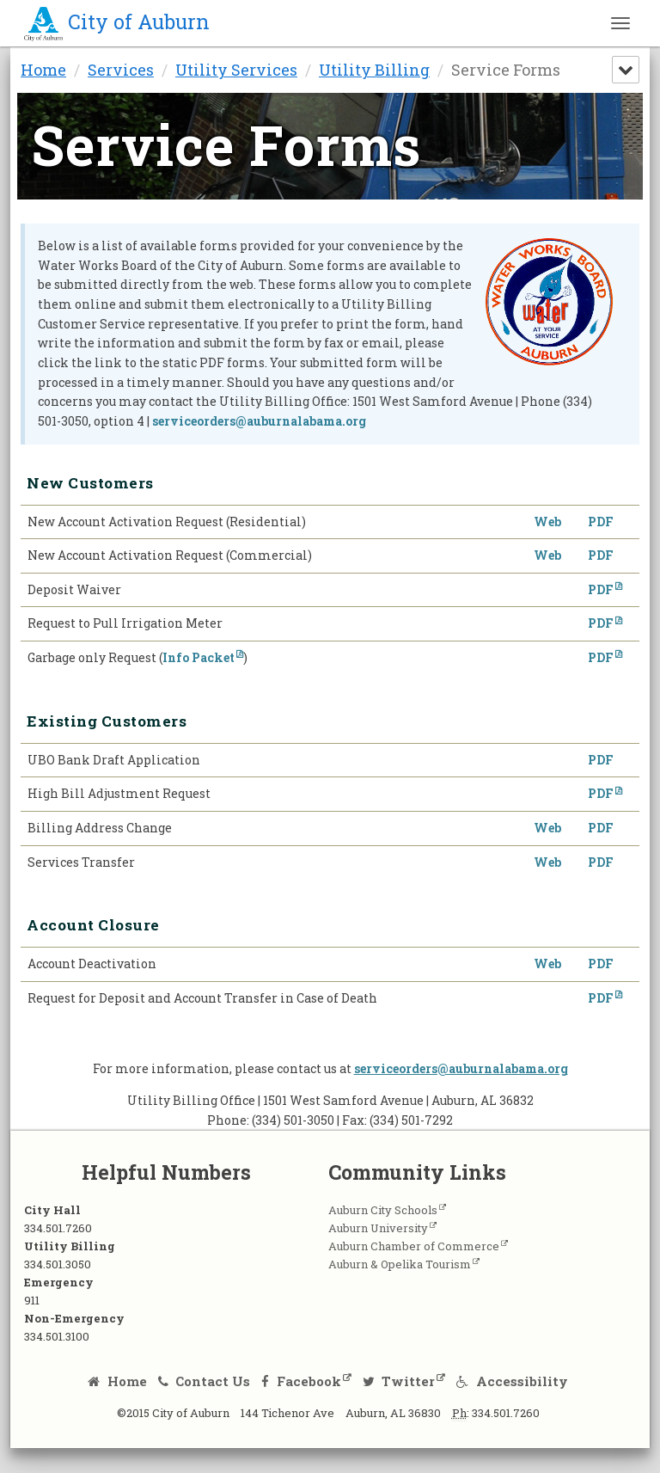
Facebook (301, 1383)
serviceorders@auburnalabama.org (259, 421)
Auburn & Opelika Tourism (411, 1266)
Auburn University (390, 1230)
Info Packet (198, 658)
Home (43, 69)
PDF (601, 522)
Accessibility (512, 1383)
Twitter (399, 1383)
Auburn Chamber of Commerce (425, 1248)
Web (547, 522)
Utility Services (236, 69)
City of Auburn (117, 21)
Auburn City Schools (394, 1212)
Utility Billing (374, 69)
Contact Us (204, 1383)
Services (121, 69)
